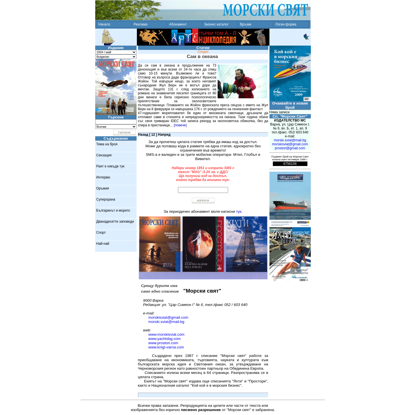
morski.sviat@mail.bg (166, 322)
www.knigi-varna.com (166, 347)
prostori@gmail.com (290, 148)
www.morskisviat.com (166, 334)
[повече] (180, 125)
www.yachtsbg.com (164, 339)
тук (238, 211)
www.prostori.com (163, 343)
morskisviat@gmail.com (168, 317)
